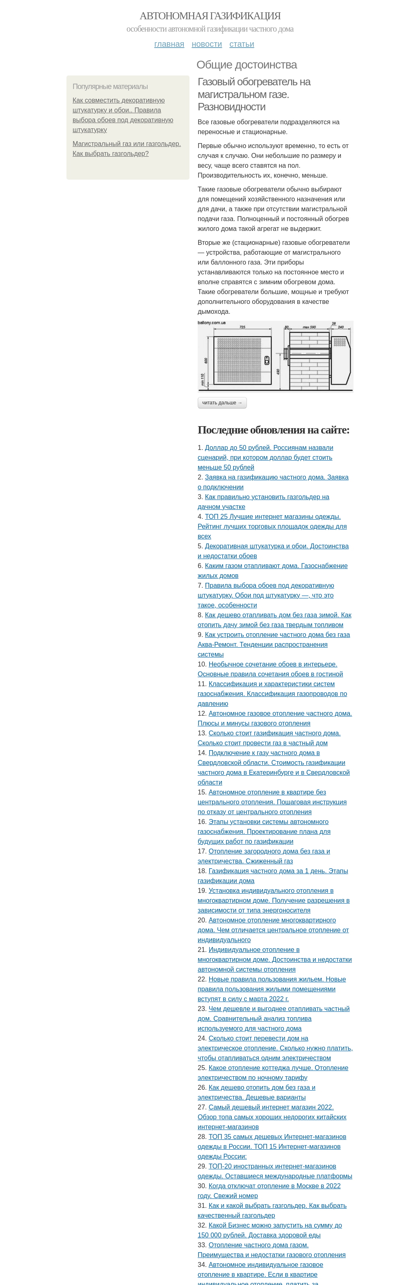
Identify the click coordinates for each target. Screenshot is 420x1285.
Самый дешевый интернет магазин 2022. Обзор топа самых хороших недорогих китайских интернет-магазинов (272, 1117)
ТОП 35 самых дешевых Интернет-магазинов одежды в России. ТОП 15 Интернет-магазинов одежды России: (272, 1146)
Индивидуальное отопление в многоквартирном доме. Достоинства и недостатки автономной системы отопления (275, 959)
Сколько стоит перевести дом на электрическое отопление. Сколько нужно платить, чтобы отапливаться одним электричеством (275, 1048)
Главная (169, 43)
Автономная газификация (209, 16)
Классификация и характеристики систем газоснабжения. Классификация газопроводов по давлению (272, 693)
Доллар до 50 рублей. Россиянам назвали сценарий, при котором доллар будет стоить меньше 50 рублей (265, 457)
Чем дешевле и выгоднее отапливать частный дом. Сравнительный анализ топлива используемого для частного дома (274, 1018)
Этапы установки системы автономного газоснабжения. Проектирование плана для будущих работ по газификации (264, 831)
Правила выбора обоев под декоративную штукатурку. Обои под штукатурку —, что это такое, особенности (266, 595)
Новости (207, 43)
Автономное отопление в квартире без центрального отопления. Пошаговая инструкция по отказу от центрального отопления (272, 802)
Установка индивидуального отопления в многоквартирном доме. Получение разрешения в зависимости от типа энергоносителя (274, 900)
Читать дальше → (222, 403)
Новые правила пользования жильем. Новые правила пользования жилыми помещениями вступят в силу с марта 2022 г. (272, 989)
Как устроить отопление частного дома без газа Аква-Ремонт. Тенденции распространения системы (274, 644)
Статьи (241, 43)
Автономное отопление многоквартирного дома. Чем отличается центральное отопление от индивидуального (273, 930)
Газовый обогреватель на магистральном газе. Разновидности (254, 94)
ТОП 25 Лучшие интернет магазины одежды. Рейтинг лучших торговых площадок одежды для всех (272, 526)
